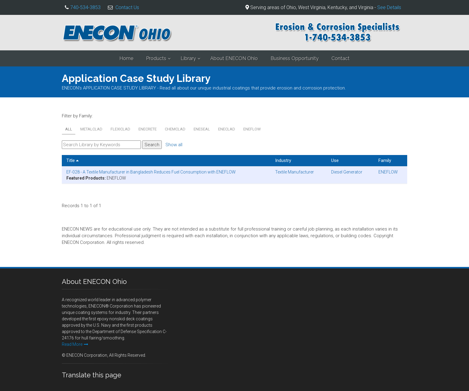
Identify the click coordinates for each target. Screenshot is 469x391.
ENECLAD (226, 129)
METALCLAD (91, 129)
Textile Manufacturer (294, 172)
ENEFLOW (252, 129)
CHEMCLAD (175, 129)
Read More (75, 344)
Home (126, 58)
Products (156, 58)
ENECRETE (147, 129)
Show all (173, 144)
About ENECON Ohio (234, 58)
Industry (283, 160)
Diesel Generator (346, 172)
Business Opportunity (295, 58)
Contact (340, 58)
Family (384, 160)
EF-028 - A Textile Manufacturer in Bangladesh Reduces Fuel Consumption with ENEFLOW (151, 172)
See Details (389, 7)
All (68, 129)
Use (335, 160)
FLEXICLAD (120, 129)
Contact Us (127, 7)
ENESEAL (202, 129)
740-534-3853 (85, 7)
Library (188, 58)
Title (72, 160)
